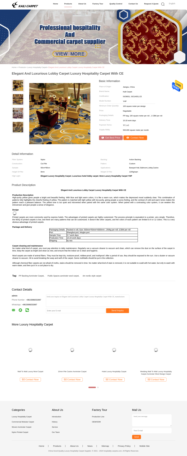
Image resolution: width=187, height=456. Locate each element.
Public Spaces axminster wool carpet (63, 276)
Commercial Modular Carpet (23, 422)
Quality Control (116, 4)
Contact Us (133, 4)
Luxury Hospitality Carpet (22, 417)
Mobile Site (144, 446)
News (90, 446)
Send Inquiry (117, 310)
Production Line (98, 417)
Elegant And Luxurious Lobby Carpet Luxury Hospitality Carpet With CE (76, 67)
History (54, 422)
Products (68, 4)
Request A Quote (151, 4)
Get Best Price (110, 137)
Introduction (56, 417)
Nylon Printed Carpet (20, 432)
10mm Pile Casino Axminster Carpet (72, 371)
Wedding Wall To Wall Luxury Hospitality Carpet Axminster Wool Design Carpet (156, 372)
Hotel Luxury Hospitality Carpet (114, 371)
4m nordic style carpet (92, 276)
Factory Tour (97, 4)
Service (55, 427)
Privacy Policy (124, 446)
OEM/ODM (96, 422)
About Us (82, 4)
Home (55, 4)
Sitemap (105, 446)
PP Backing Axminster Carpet (31, 276)
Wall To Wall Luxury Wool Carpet (30, 371)
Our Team (56, 432)
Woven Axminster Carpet (21, 427)
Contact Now (135, 137)
